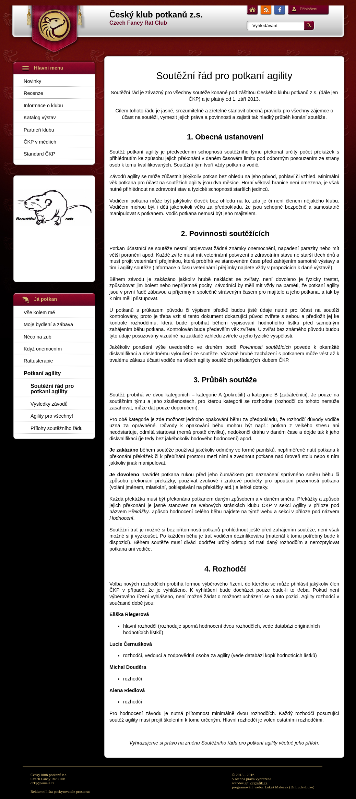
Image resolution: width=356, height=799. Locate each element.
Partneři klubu (39, 129)
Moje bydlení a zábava (48, 324)
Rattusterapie (38, 360)
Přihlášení (308, 9)
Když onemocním (43, 348)
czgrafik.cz (258, 783)
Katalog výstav (40, 117)
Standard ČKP (39, 153)
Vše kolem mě (39, 312)
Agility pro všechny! (52, 415)
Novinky (32, 81)
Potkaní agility (42, 373)
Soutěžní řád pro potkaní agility (52, 388)
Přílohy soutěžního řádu (57, 428)
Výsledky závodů (49, 403)
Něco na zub (37, 336)
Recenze (33, 93)
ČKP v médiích (40, 141)
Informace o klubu (43, 105)
